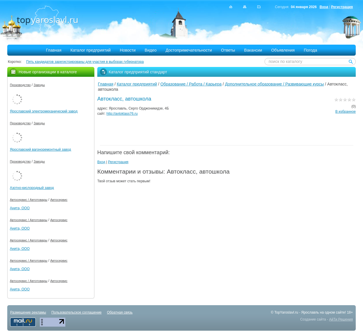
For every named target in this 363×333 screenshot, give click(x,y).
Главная (53, 50)
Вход (323, 7)
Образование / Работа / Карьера (191, 84)
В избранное (345, 112)
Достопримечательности (189, 50)
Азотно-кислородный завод (32, 188)
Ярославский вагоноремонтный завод (40, 150)
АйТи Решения (341, 319)
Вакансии (253, 50)
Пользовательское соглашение (76, 312)
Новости (128, 50)
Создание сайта (313, 319)
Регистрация (342, 7)
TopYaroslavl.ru (286, 312)
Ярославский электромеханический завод (44, 111)
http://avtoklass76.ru (122, 114)
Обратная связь (119, 312)
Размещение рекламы (28, 312)
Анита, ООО (20, 208)
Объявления (283, 50)
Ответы (228, 50)
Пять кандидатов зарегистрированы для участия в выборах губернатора (85, 62)
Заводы (39, 85)
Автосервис (58, 199)
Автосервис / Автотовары (28, 199)
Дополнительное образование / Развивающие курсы (274, 84)
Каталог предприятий (91, 50)
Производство (20, 85)
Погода (310, 50)
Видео (151, 50)
